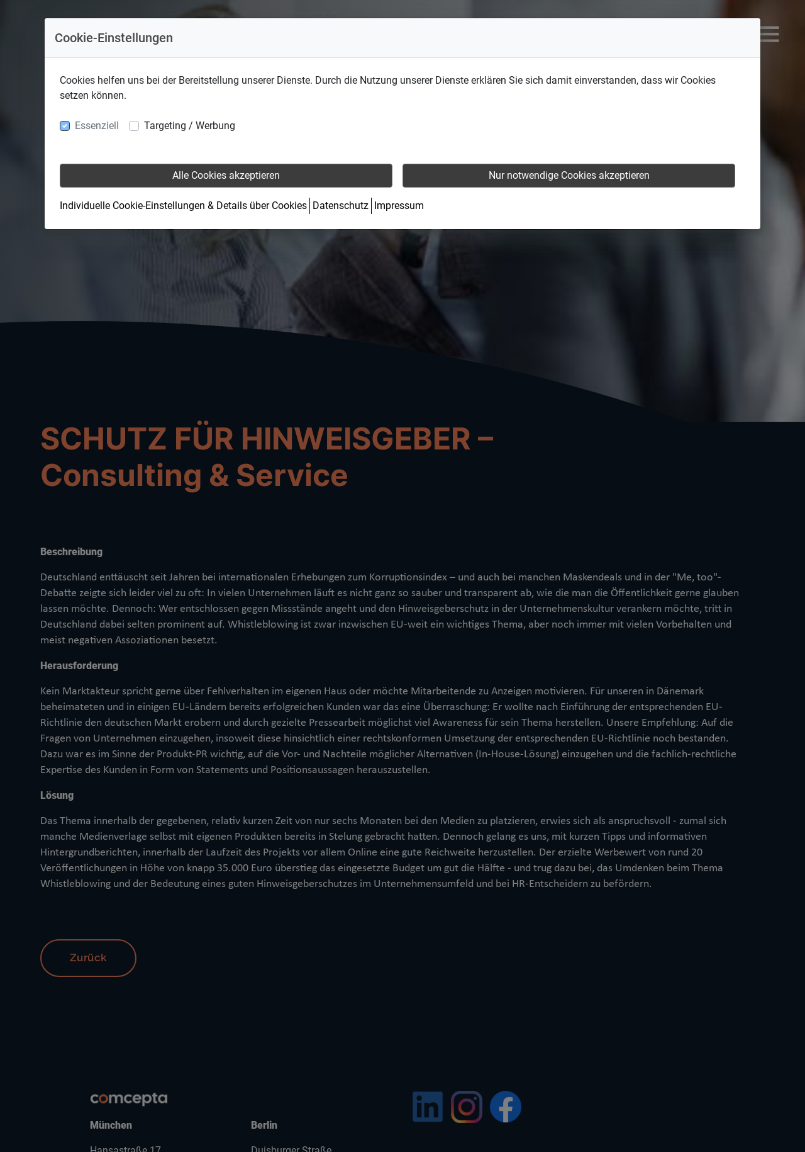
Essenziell (97, 126)
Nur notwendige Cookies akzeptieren (569, 175)
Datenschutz (341, 206)
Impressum (399, 206)
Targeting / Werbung (189, 126)
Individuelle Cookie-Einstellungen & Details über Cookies (183, 206)
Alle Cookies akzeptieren (226, 175)
